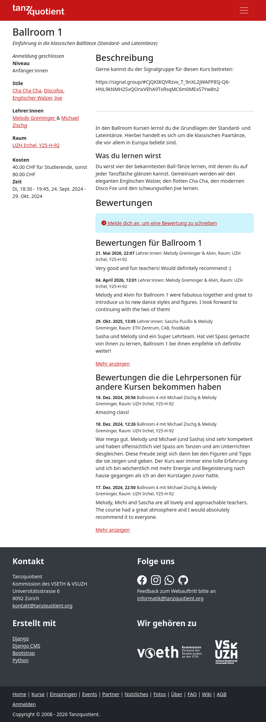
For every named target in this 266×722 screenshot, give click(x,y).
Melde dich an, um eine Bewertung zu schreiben (159, 223)
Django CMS (26, 645)
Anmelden (24, 704)
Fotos (159, 694)
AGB (222, 694)
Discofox (53, 90)
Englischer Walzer (32, 97)
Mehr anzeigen (113, 363)
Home (19, 694)
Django (20, 638)
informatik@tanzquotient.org (170, 598)
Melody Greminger (34, 118)
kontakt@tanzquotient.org (42, 605)
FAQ (192, 694)
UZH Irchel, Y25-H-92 (36, 145)
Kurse (38, 694)
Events (89, 694)
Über (177, 694)
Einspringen (63, 694)
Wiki (207, 694)
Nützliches (136, 694)
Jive (58, 97)
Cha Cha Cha (26, 90)
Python (20, 660)
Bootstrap (23, 653)
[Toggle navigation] (244, 10)
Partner (110, 694)
